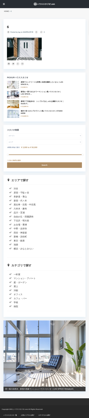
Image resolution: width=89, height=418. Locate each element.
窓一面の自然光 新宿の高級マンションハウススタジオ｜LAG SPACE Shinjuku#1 (39, 389)
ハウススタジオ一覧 (10, 415)
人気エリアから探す (27, 415)
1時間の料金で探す (13, 147)
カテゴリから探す (44, 415)
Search (44, 165)
